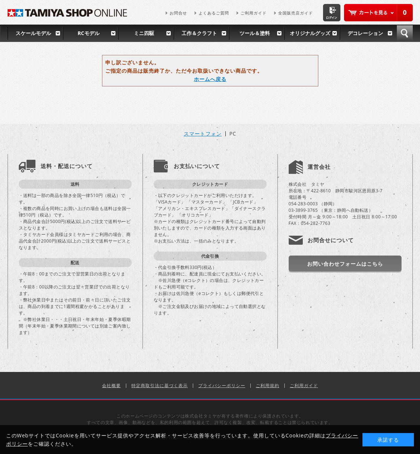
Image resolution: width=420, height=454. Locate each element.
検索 (405, 33)
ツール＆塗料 (254, 33)
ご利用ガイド (254, 13)
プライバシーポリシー (221, 385)
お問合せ (178, 13)
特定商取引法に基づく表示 (159, 385)
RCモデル (88, 33)
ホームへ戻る (210, 79)
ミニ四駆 (144, 33)
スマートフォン (203, 133)
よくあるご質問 (214, 13)
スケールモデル (33, 33)
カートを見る (378, 12)
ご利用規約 (267, 385)
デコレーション (365, 33)
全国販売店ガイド (295, 13)
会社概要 (111, 385)
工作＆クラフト (199, 33)
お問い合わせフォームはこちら (345, 263)
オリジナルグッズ (310, 33)
